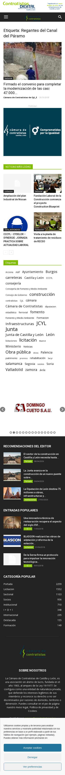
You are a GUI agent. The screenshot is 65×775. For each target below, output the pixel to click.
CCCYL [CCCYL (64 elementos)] (49, 278)
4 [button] (20, 432)
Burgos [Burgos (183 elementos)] (51, 271)
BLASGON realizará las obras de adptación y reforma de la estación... (42, 540)
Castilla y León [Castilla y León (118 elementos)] (34, 277)
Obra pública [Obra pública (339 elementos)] (18, 352)
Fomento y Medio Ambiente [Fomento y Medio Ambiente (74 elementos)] (20, 317)
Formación (39, 229)
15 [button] (54, 432)
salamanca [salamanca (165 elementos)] (14, 364)
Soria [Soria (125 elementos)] (50, 364)
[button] (60, 17)
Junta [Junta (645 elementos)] (12, 329)
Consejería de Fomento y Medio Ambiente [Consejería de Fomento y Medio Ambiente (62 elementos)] (26, 288)
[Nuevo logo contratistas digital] (32, 6)
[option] (32, 408)
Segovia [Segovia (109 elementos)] (30, 364)
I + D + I (28, 529)
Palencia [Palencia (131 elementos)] (47, 352)
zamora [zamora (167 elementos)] (31, 369)
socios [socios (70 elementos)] (40, 364)
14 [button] (51, 432)
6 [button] (26, 432)
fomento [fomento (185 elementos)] (37, 312)
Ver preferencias (32, 766)
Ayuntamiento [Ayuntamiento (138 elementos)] (32, 272)
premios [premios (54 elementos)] (24, 358)
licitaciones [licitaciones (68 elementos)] (11, 340)
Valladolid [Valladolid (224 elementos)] (14, 369)
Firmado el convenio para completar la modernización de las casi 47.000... (32, 88)
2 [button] (14, 432)
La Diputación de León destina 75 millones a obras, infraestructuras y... (42, 492)
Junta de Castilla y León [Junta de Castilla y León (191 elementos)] (25, 334)
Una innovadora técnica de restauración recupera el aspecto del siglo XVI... (43, 521)
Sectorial (8, 78)
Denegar (33, 757)
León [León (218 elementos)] (50, 334)
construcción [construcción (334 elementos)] (42, 294)
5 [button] (23, 432)
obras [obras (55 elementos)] (35, 352)
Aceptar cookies (32, 747)
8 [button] (33, 432)
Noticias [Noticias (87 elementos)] (28, 346)
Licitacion (9, 191)
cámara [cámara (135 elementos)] (31, 300)
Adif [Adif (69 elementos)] (18, 272)
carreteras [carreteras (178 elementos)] (14, 277)
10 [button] (39, 432)
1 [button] (11, 432)
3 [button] (17, 432)
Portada (28, 461)
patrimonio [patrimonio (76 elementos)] (11, 358)
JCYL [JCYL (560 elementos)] (41, 323)
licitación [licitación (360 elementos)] (28, 340)
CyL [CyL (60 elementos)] (21, 300)
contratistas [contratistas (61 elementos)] (12, 300)
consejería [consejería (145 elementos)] (13, 283)
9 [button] (36, 432)
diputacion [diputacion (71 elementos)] (50, 306)
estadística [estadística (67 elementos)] (11, 312)
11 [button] (42, 432)
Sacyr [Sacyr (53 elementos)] (50, 358)
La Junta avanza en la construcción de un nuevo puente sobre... (42, 474)
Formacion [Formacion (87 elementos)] (43, 317)
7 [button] (29, 432)
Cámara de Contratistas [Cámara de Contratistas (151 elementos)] (24, 306)
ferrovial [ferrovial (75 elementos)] (23, 312)
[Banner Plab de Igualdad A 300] (32, 132)
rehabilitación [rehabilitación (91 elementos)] (37, 358)
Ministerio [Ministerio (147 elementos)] (13, 346)
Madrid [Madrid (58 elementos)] (42, 341)
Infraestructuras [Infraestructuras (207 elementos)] (20, 324)
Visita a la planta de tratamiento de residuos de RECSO (47, 238)
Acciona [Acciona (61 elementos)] (9, 272)
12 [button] (45, 432)
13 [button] (48, 432)
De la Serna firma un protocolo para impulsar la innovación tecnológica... (41, 558)
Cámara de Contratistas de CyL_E (20, 97)
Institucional (30, 499)
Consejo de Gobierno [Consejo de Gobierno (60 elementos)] (16, 295)
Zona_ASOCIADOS (12, 229)
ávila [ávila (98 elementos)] (42, 370)
